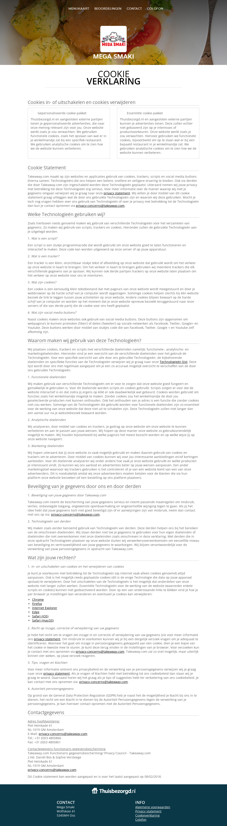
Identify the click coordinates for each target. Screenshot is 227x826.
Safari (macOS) (43, 620)
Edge (35, 612)
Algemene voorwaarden (152, 807)
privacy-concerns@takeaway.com (100, 206)
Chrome (38, 599)
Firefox (37, 604)
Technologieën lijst (173, 362)
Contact (134, 8)
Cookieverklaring (147, 815)
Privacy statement (148, 811)
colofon (155, 8)
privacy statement (117, 193)
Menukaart (78, 8)
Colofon (140, 819)
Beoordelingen (107, 8)
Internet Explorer (44, 608)
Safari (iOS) (40, 616)
